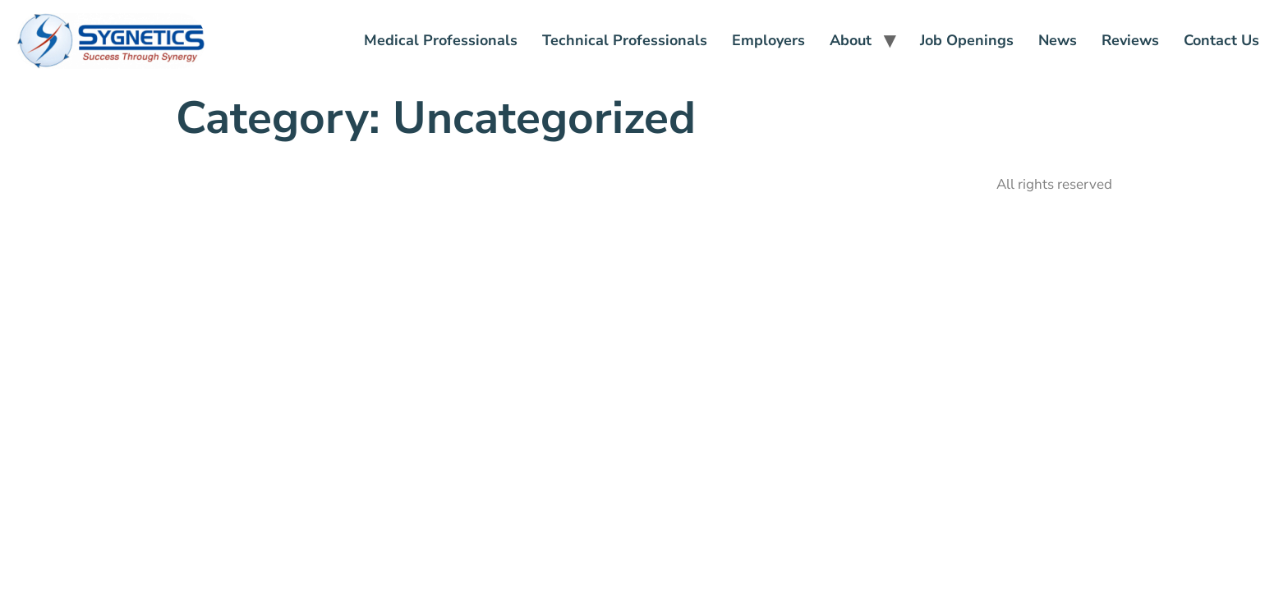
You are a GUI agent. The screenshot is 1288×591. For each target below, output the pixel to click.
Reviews (1130, 40)
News (1057, 40)
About (851, 40)
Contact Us (1221, 40)
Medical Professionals (441, 40)
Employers (768, 40)
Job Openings (967, 40)
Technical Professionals (624, 40)
